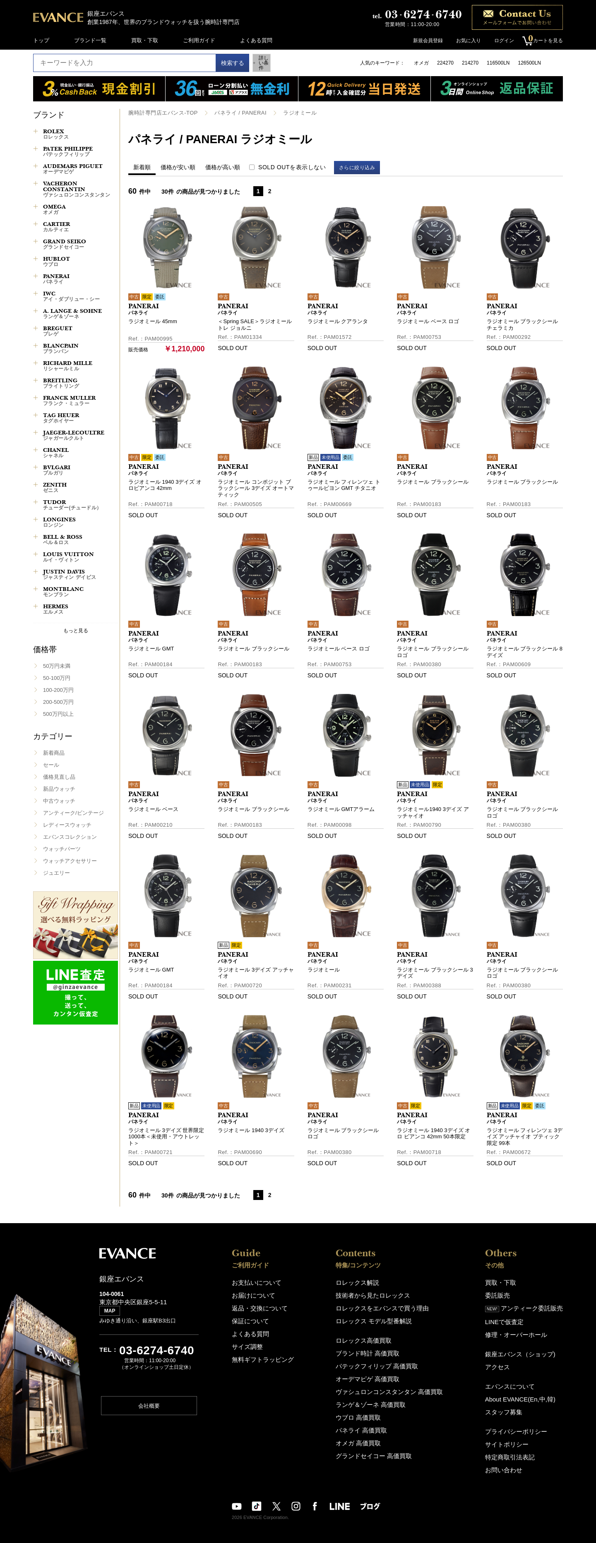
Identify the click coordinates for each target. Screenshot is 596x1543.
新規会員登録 (424, 40)
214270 (470, 62)
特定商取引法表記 (514, 1446)
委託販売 (504, 1294)
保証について (248, 1318)
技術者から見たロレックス (375, 1294)
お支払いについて (253, 1282)
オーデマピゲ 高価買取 (371, 1372)
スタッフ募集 (509, 1403)
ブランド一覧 (90, 40)
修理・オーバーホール (520, 1330)
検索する (224, 63)
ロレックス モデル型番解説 (376, 1318)
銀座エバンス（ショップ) (523, 1349)
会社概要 (149, 1409)
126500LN (529, 62)
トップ (41, 40)
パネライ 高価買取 (365, 1420)
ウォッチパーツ (62, 849)
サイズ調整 (245, 1342)
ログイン (500, 40)
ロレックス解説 (362, 1282)
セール (51, 765)
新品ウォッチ (59, 789)
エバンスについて (514, 1379)
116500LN (498, 62)
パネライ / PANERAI (233, 112)
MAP (112, 1314)
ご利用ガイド (199, 40)
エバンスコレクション (70, 837)
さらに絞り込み (361, 167)
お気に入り (464, 40)
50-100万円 (56, 678)
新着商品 (54, 753)
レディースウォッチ (67, 825)
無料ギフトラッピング (259, 1354)
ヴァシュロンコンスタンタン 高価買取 (389, 1384)
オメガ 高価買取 (362, 1432)
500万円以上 (58, 714)
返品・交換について (256, 1306)
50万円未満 (56, 666)
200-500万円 (58, 702)
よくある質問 (256, 40)
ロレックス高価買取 (367, 1336)
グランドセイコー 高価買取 (376, 1444)
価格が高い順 (222, 166)
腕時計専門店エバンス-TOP (160, 112)
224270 (445, 62)
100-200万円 (58, 690)
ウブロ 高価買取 (362, 1408)
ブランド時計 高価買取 (371, 1348)
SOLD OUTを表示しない (292, 166)
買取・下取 (144, 40)
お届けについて (250, 1294)
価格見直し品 (59, 777)
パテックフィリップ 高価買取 (379, 1360)
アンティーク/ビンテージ (73, 813)
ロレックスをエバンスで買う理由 (383, 1306)
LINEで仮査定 (510, 1318)
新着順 (142, 166)
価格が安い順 (178, 166)
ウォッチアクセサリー (70, 861)
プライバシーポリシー (520, 1422)
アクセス (504, 1361)
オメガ (421, 62)
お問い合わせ (509, 1458)
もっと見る (75, 630)
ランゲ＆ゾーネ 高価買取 (373, 1396)
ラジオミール (289, 112)
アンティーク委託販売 (528, 1306)
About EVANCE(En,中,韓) (524, 1391)
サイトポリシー (512, 1434)
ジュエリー (56, 873)
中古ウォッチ (59, 801)
